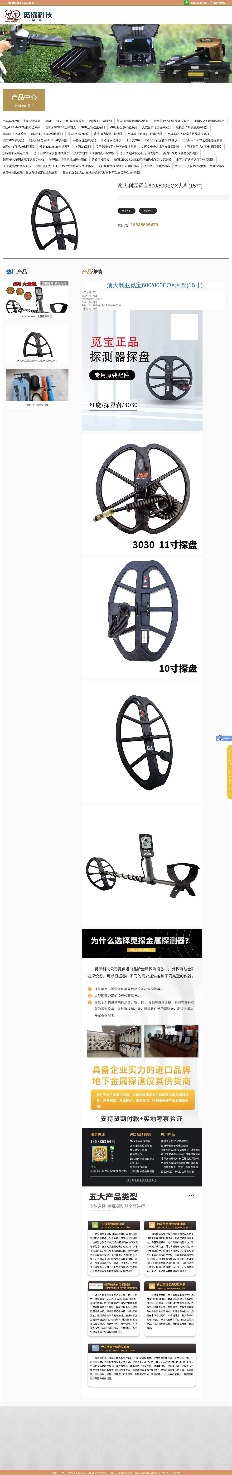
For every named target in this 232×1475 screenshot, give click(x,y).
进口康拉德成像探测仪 (16, 165)
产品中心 (119, 13)
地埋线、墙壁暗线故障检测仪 (68, 159)
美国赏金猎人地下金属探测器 (160, 146)
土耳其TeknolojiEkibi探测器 (145, 133)
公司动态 (138, 13)
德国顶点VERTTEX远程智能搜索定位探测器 (64, 165)
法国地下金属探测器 (157, 165)
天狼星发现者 (100, 159)
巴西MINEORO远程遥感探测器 (202, 139)
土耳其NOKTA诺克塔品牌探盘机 (188, 133)
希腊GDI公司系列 (100, 120)
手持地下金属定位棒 (15, 152)
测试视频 (158, 13)
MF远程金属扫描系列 (123, 126)
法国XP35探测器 (13, 139)
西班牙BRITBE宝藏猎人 (60, 126)
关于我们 (100, 13)
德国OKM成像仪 (78, 133)
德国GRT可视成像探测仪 (18, 146)
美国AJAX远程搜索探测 (209, 120)
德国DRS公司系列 (14, 133)
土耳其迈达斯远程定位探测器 (195, 159)
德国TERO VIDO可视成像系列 (64, 120)
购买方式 (177, 13)
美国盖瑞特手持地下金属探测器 (116, 146)
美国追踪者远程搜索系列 (133, 120)
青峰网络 (176, 1472)
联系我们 (154, 210)
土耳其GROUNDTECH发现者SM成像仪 (151, 139)
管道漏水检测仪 (111, 139)
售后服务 (216, 13)
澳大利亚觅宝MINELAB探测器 (48, 139)
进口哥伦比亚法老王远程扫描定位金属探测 (30, 172)
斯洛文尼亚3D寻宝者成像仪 (171, 120)
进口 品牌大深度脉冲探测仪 (51, 152)
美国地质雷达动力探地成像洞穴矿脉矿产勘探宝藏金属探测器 (102, 172)
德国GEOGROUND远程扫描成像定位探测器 (142, 159)
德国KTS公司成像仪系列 (47, 133)
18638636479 (144, 225)
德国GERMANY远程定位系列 (21, 126)
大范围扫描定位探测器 (156, 126)
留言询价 (128, 210)
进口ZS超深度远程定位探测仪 (139, 152)
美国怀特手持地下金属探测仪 (203, 146)
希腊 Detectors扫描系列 (54, 146)
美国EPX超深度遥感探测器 (180, 152)
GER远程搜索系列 (93, 126)
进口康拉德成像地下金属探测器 (118, 165)
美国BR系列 (83, 146)
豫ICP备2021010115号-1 (147, 1472)
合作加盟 (197, 13)
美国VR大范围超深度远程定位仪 (23, 159)
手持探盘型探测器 (84, 139)
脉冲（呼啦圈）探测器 (108, 133)
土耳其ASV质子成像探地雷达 (21, 120)
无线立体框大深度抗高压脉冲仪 (94, 152)
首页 (80, 13)
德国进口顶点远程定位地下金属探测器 (199, 165)
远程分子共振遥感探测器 (192, 126)
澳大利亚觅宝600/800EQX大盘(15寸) (155, 284)
